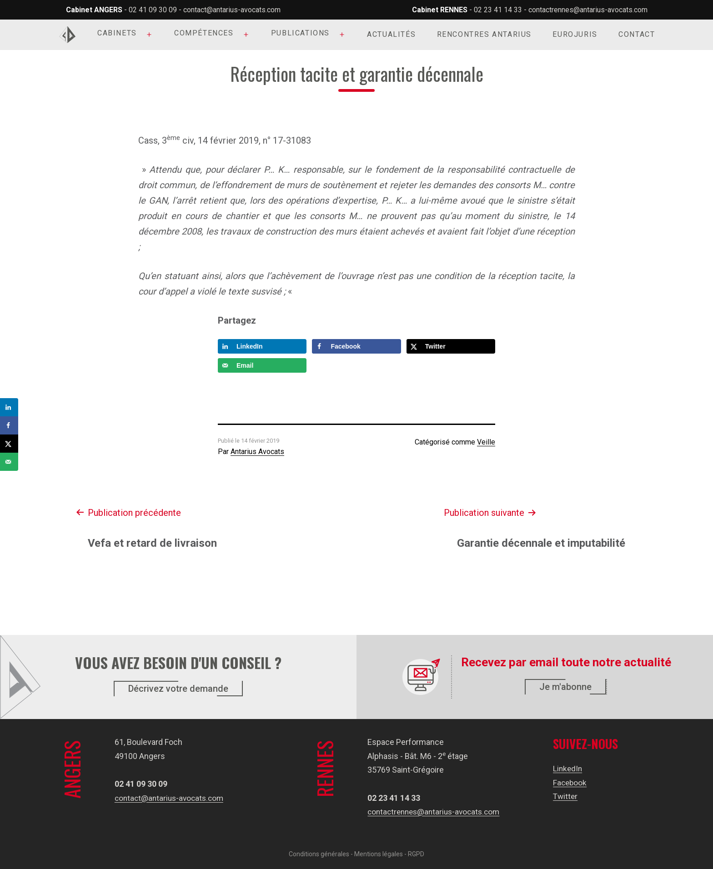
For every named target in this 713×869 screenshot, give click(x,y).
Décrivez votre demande (178, 688)
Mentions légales (378, 854)
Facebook (572, 782)
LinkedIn (570, 768)
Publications (300, 33)
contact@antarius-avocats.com (232, 9)
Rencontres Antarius (484, 34)
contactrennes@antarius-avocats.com (588, 9)
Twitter (568, 796)
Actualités (391, 34)
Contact (636, 34)
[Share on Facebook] (356, 346)
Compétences (204, 33)
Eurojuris (574, 34)
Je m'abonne (565, 686)
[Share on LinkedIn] (262, 346)
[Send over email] (262, 365)
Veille (486, 442)
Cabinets (117, 33)
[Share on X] (451, 346)
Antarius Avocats (257, 451)
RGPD (416, 854)
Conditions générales (319, 854)
